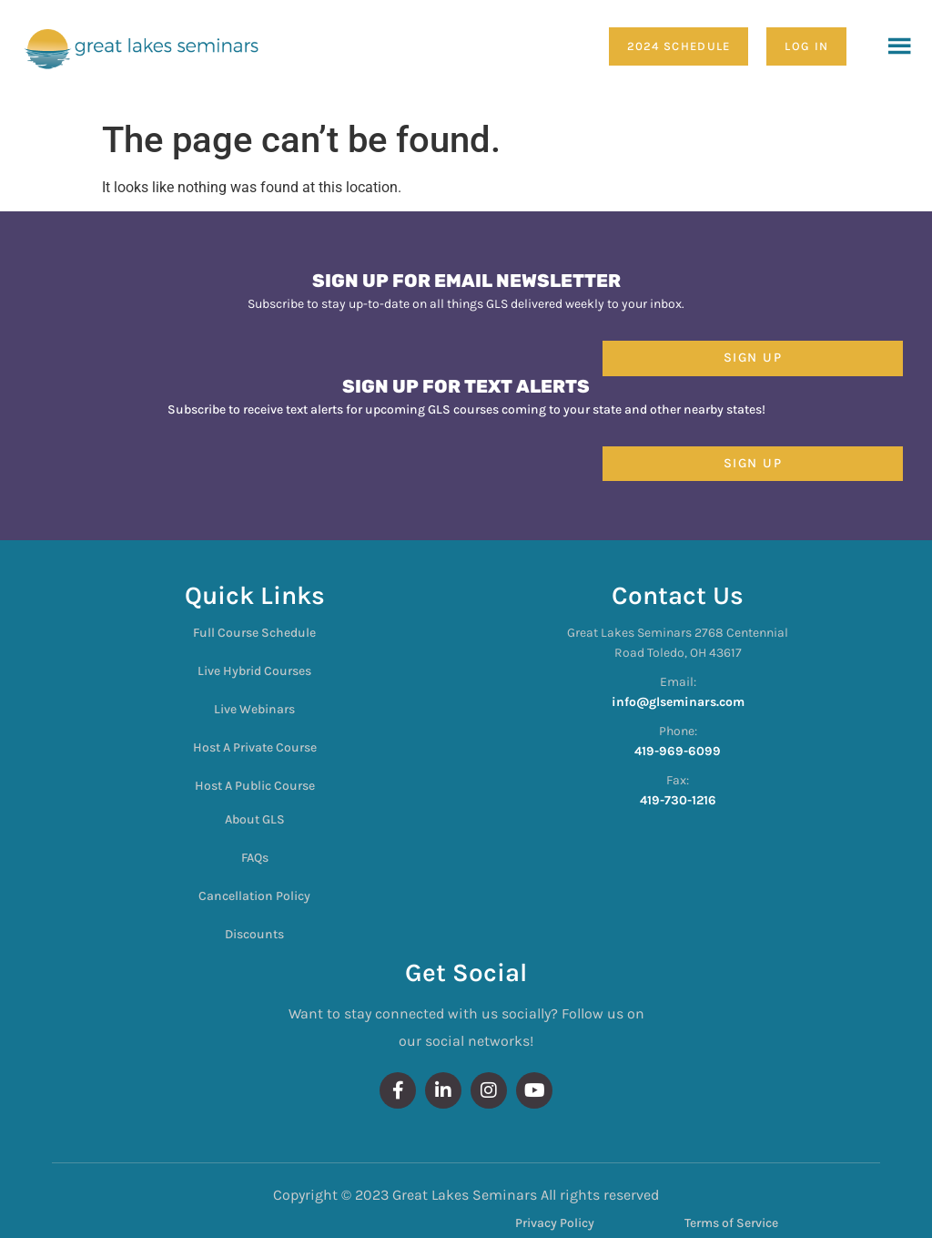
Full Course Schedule (254, 632)
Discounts (254, 934)
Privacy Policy (554, 1223)
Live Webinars (254, 709)
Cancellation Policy (254, 896)
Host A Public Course (255, 785)
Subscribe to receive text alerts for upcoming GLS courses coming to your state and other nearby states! (466, 409)
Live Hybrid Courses (254, 671)
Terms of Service (731, 1223)
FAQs (254, 857)
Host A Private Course (255, 747)
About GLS (255, 819)
